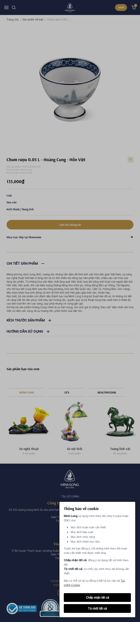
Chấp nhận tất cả (97, 597)
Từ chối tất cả (97, 608)
